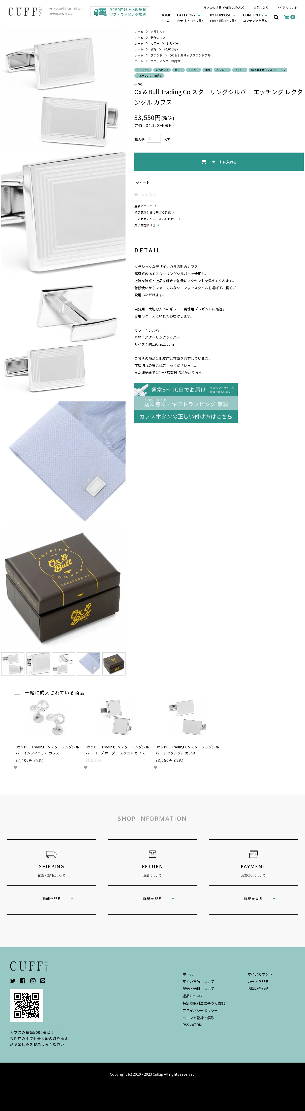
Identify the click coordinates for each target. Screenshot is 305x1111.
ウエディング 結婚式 (165, 61)
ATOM (197, 1024)
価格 (153, 49)
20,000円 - (171, 49)
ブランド (156, 55)
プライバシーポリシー (200, 1010)
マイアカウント (286, 7)
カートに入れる (219, 161)
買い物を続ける (145, 225)
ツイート (143, 182)
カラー (155, 43)
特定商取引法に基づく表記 (152, 212)
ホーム (138, 31)
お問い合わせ (258, 988)
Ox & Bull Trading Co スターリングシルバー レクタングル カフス (187, 749)
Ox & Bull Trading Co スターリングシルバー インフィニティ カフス (47, 749)
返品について (143, 206)
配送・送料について (198, 988)
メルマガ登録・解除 (198, 1017)
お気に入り (261, 7)
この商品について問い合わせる (155, 219)
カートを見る (258, 981)
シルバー (173, 43)
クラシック (158, 31)
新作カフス (158, 37)
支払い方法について (198, 981)
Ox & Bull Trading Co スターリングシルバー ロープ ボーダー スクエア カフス (117, 749)
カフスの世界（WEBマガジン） (224, 7)
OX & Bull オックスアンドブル (190, 55)
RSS (185, 1024)
